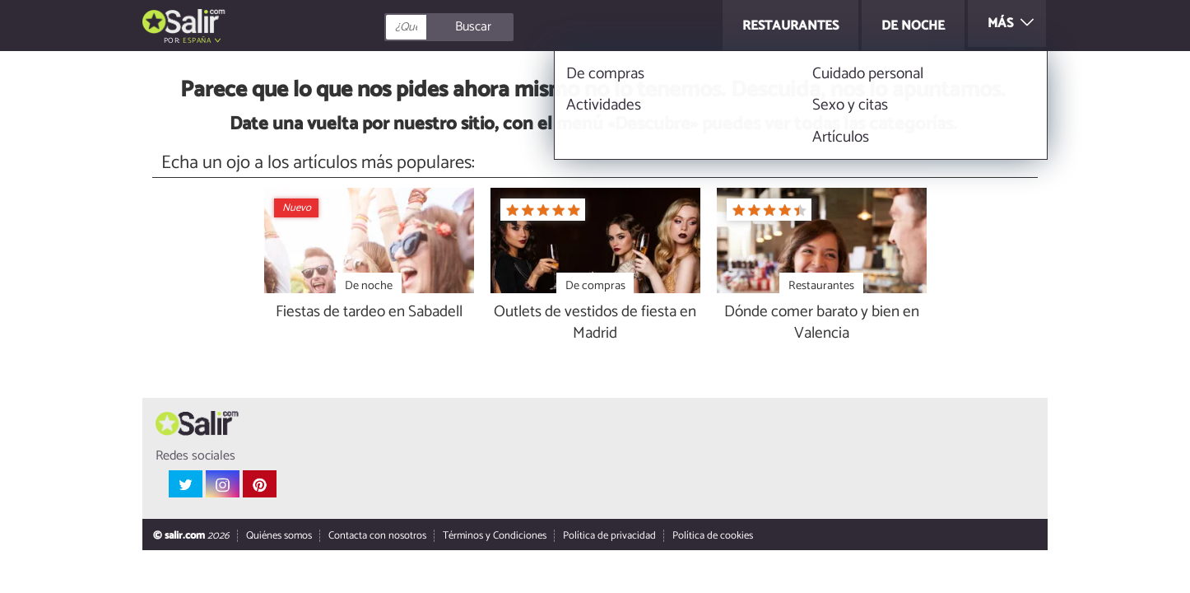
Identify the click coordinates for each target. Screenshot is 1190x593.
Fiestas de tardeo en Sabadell (369, 312)
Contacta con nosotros (377, 536)
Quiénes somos (279, 536)
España (197, 41)
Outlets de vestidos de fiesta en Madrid (595, 323)
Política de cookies (712, 536)
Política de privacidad (609, 536)
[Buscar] (522, 27)
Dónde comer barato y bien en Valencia (821, 323)
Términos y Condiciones (494, 536)
